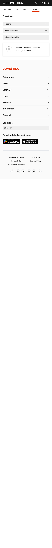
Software (7, 90)
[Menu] (4, 3)
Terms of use (35, 157)
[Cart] (41, 3)
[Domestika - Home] (26, 68)
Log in (46, 3)
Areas (6, 83)
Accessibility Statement (16, 164)
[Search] (37, 3)
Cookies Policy (35, 161)
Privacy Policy (16, 161)
